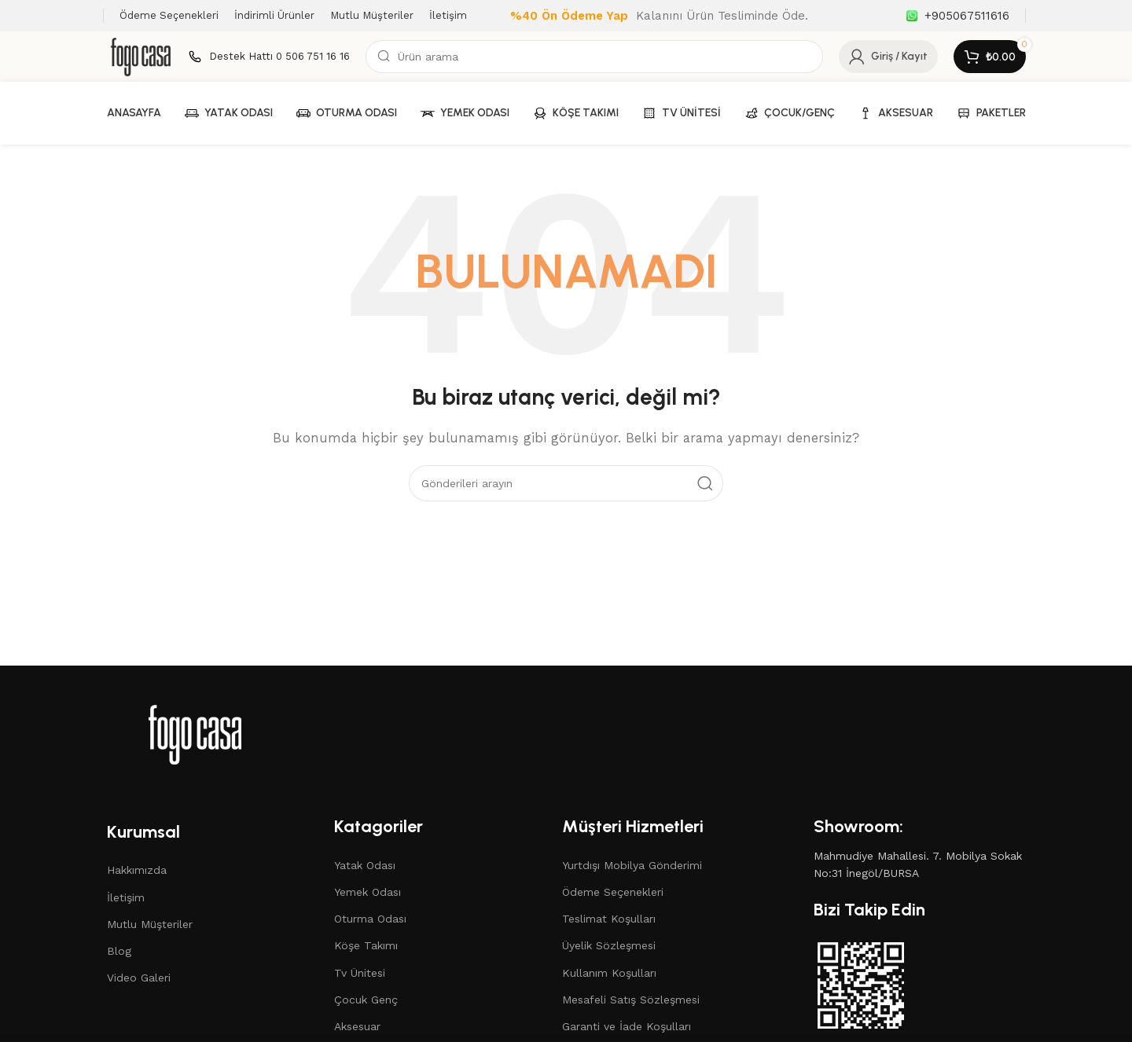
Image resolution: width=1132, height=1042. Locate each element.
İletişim (126, 897)
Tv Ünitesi (359, 973)
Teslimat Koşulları (609, 918)
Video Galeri (139, 977)
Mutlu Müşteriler (150, 924)
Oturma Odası (370, 918)
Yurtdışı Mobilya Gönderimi (632, 865)
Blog (119, 951)
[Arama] (594, 56)
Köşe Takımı (366, 945)
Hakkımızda (137, 870)
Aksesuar (357, 1026)
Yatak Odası (364, 865)
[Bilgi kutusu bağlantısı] (957, 15)
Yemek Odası (367, 892)
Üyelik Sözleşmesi (609, 945)
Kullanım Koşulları (609, 973)
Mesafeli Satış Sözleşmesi (631, 999)
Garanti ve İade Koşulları (626, 1026)
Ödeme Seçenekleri (612, 892)
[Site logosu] (140, 56)
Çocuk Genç (366, 999)
